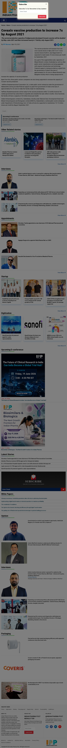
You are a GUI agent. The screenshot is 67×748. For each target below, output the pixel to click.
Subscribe (42, 16)
